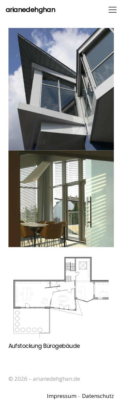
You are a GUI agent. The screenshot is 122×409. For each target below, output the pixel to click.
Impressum (61, 396)
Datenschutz (98, 396)
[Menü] (112, 10)
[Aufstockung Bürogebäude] (61, 184)
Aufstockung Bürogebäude (44, 346)
